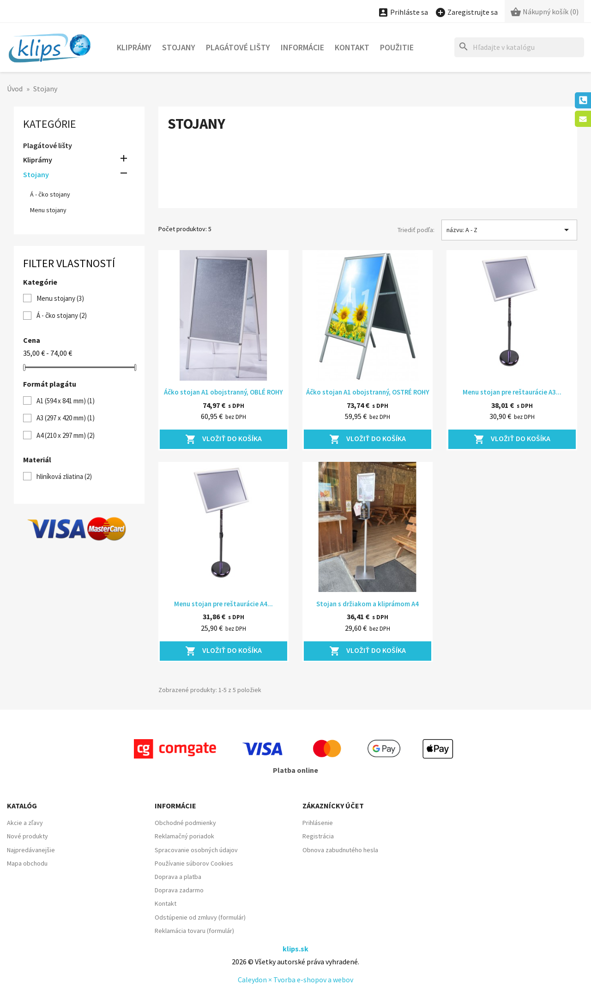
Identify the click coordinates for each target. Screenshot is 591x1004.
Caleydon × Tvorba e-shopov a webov (295, 979)
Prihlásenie (317, 823)
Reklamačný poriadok (184, 836)
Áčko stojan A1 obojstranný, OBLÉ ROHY (223, 392)
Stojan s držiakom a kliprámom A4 (367, 603)
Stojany (178, 47)
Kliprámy (134, 47)
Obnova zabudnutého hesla (340, 850)
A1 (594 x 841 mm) (65, 400)
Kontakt (352, 47)
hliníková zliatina (64, 476)
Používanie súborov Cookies (194, 863)
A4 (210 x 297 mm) (65, 435)
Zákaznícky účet (333, 805)
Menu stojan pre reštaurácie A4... (223, 603)
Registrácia (318, 836)
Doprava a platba (178, 877)
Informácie (302, 47)
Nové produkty (27, 836)
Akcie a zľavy (25, 823)
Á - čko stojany (50, 194)
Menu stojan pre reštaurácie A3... (512, 392)
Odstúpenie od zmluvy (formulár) (200, 917)
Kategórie (49, 124)
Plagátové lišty (238, 47)
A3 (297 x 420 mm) (65, 417)
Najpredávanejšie (31, 850)
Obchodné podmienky (185, 823)
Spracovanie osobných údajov (196, 850)
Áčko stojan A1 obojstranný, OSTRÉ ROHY (367, 392)
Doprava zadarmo (179, 890)
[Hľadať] (519, 47)
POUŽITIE (397, 47)
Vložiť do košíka (223, 439)
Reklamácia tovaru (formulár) (194, 930)
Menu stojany (48, 210)
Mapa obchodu (27, 863)
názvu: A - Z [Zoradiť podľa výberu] (509, 229)
